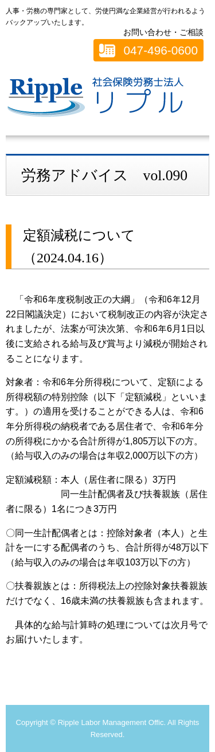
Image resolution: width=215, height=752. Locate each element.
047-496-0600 (160, 50)
